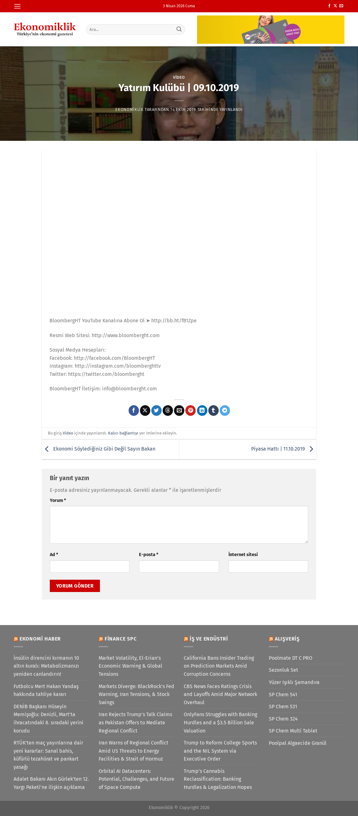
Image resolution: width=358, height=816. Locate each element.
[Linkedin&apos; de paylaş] (202, 410)
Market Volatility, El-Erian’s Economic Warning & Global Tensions (130, 666)
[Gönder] (179, 29)
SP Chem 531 (283, 707)
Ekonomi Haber (40, 639)
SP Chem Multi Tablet (293, 731)
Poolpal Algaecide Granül (297, 743)
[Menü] (17, 6)
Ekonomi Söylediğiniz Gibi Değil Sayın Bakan (98, 449)
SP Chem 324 (283, 719)
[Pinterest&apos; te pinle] (190, 410)
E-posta (148, 554)
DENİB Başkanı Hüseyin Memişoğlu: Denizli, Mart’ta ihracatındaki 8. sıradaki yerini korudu (49, 719)
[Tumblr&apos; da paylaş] (213, 410)
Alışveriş (287, 639)
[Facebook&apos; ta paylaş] (134, 410)
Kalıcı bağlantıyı (123, 433)
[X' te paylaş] (145, 410)
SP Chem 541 (283, 695)
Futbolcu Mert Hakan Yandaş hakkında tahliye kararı (46, 690)
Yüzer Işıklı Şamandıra (294, 682)
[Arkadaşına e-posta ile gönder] (179, 410)
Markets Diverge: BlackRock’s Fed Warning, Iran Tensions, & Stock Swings (136, 694)
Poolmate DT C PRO (290, 658)
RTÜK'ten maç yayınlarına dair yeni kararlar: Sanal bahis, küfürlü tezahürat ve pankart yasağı (48, 755)
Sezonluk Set (283, 670)
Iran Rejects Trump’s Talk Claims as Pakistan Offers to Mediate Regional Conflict (135, 722)
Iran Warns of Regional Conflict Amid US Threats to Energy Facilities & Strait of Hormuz (133, 751)
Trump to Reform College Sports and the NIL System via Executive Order (220, 751)
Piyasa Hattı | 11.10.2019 (283, 449)
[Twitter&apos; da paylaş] (156, 410)
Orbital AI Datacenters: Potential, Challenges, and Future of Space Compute (136, 779)
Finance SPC (121, 639)
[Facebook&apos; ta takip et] (329, 6)
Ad (54, 554)
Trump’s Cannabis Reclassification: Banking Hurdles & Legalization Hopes (218, 779)
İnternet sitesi (243, 554)
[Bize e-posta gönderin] (341, 6)
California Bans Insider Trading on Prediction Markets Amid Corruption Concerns (219, 666)
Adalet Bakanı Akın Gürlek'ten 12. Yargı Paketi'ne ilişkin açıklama (51, 783)
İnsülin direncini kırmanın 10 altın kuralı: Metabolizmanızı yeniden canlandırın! (46, 666)
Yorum (58, 500)
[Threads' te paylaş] (168, 410)
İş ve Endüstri (209, 639)
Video (179, 77)
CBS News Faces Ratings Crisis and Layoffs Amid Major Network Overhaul (220, 694)
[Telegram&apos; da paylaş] (225, 410)
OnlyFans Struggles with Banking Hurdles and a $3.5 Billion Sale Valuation (220, 722)
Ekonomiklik (129, 109)
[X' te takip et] (335, 6)
